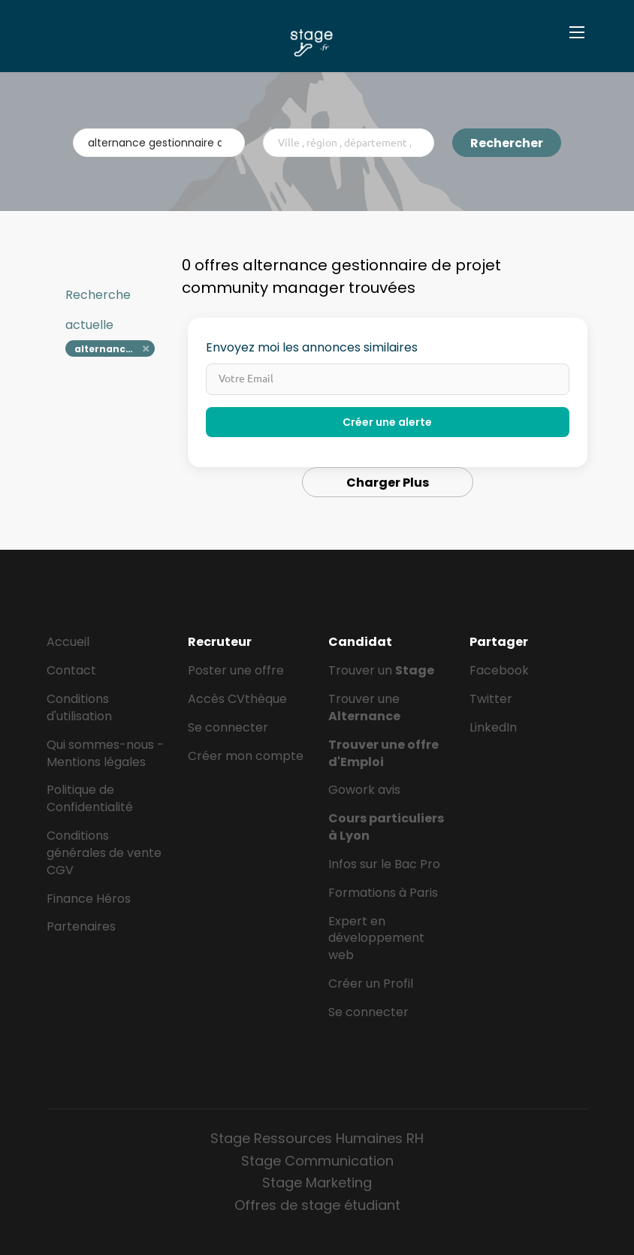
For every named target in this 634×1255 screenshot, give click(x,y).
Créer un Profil (370, 983)
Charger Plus (387, 482)
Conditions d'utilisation (79, 707)
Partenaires (81, 926)
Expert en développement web (376, 938)
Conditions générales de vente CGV (104, 853)
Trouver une (364, 707)
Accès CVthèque (237, 698)
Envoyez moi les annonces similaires (312, 347)
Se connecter (228, 727)
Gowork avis (364, 789)
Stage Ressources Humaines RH (317, 1138)
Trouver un (381, 670)
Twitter (490, 698)
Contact (71, 670)
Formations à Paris (383, 892)
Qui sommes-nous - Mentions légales (105, 753)
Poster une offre (236, 670)
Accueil (68, 641)
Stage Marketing (317, 1182)
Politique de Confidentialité (90, 798)
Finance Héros (89, 898)
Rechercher (506, 143)
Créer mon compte (245, 756)
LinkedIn (493, 727)
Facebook (499, 670)
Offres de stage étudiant (317, 1205)
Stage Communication (317, 1160)
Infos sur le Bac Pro (384, 864)
